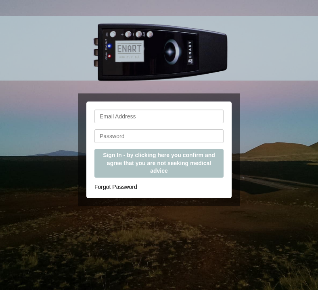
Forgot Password (115, 187)
